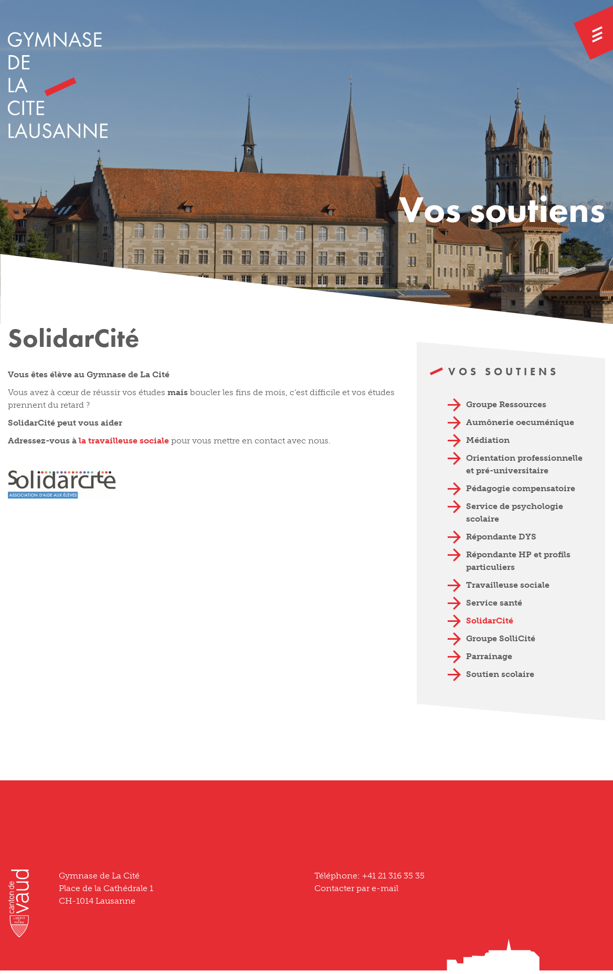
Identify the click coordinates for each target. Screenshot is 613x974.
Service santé (494, 603)
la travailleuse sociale (125, 441)
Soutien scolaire (500, 674)
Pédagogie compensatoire (520, 488)
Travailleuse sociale (507, 585)
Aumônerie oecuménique (520, 422)
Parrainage (489, 656)
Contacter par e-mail (356, 888)
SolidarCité (489, 621)
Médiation (488, 440)
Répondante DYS (501, 537)
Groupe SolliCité (500, 638)
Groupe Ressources (506, 404)
